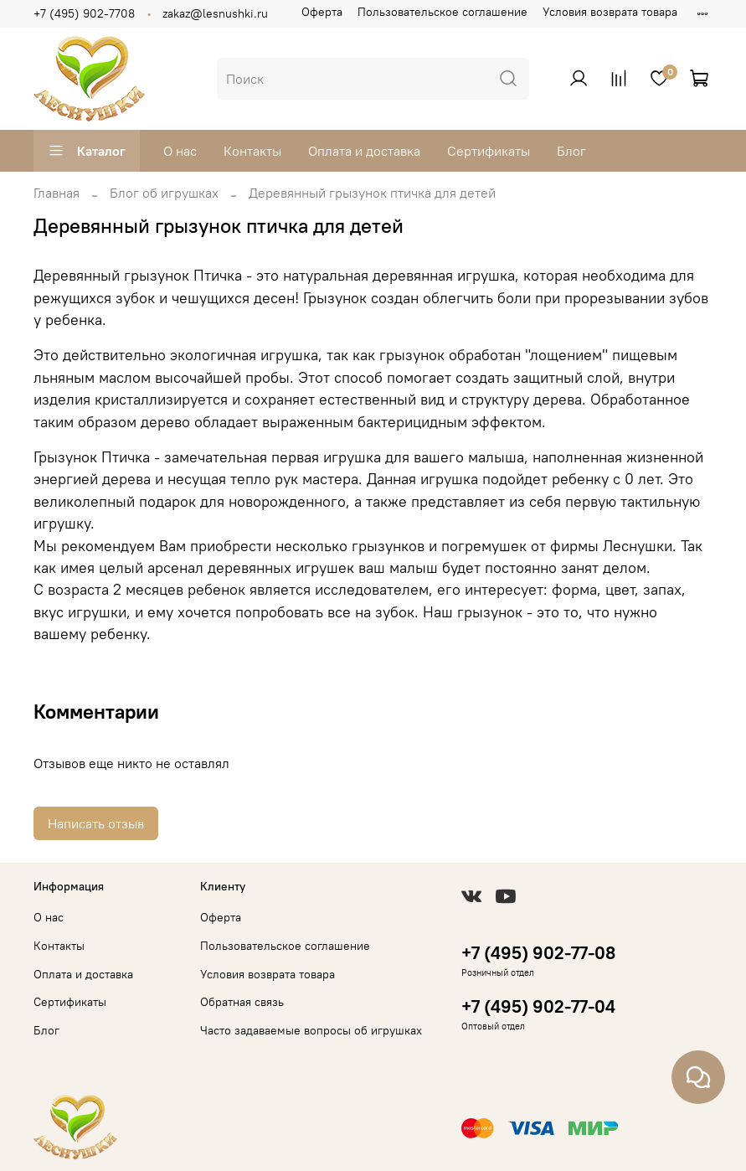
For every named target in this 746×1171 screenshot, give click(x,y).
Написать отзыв (96, 823)
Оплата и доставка (364, 150)
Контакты (252, 150)
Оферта (321, 11)
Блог (571, 150)
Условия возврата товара (610, 11)
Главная (56, 192)
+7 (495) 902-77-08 (538, 952)
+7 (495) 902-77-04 (538, 1006)
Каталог (87, 150)
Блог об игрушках (164, 192)
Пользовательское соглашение (442, 11)
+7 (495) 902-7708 (84, 13)
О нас (180, 150)
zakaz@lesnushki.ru (215, 13)
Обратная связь (242, 1001)
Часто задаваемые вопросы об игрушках (311, 1030)
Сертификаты (488, 150)
